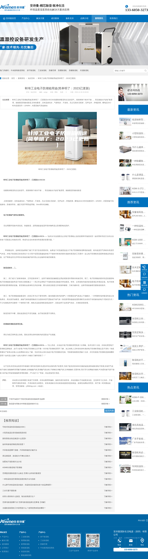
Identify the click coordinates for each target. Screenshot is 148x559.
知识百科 (31, 78)
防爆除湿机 (73, 70)
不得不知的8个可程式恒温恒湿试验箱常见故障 (27, 399)
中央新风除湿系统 (18, 70)
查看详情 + (105, 399)
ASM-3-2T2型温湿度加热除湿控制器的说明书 (139, 188)
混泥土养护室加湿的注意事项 (139, 346)
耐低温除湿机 (26, 555)
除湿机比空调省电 (139, 374)
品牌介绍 (84, 18)
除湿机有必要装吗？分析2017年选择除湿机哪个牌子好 (139, 452)
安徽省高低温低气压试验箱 (139, 212)
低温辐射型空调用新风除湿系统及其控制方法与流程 (139, 119)
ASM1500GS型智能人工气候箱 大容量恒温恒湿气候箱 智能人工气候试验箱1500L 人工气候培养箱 (139, 305)
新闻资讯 (99, 18)
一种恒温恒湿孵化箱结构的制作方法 (139, 226)
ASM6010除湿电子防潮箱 (12, 467)
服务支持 (70, 18)
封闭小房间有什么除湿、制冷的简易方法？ (18, 496)
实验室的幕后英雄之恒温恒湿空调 (139, 253)
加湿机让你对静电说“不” (139, 318)
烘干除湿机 (31, 70)
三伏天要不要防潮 (9, 491)
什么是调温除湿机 (139, 175)
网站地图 (141, 520)
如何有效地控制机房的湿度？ (13, 444)
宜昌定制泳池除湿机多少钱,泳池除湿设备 (139, 332)
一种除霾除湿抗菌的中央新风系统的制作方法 (139, 161)
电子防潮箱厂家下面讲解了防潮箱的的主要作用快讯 (139, 281)
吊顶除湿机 (84, 70)
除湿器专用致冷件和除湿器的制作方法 (23, 404)
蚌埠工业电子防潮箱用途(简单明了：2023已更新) (57, 78)
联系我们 (114, 18)
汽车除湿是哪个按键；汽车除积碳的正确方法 (19, 450)
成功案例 (55, 18)
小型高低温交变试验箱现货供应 (14, 433)
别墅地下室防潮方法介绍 (11, 462)
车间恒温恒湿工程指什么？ (139, 466)
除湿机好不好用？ (139, 360)
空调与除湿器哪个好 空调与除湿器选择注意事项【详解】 (24, 502)
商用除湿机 (25, 540)
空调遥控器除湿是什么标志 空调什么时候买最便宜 (21, 473)
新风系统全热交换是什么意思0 (14, 438)
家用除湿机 (25, 544)
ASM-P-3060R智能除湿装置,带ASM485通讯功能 (139, 397)
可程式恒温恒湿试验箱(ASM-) (13, 427)
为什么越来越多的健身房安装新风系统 (139, 147)
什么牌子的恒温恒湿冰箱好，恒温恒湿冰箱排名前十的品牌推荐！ (27, 485)
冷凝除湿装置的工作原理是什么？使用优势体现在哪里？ (24, 508)
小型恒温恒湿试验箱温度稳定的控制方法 (139, 133)
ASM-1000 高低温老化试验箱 (139, 240)
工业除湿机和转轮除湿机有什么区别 (139, 411)
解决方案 (40, 18)
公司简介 (5, 548)
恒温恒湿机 (25, 551)
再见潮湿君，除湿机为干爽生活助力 (16, 456)
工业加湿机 (42, 70)
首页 (13, 78)
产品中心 (26, 18)
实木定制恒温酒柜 (139, 267)
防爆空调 (52, 70)
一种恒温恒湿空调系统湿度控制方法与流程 (18, 479)
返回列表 (109, 410)
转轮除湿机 (25, 548)
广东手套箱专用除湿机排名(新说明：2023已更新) (139, 438)
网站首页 (3, 532)
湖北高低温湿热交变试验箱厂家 (139, 425)
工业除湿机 (25, 537)
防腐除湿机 (62, 70)
